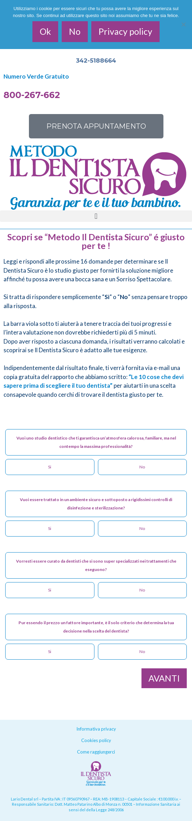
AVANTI (164, 678)
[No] (183, 24)
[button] (96, 216)
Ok (45, 31)
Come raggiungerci (96, 752)
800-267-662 (31, 95)
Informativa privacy (96, 729)
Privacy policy (125, 31)
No (74, 31)
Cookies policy (96, 740)
